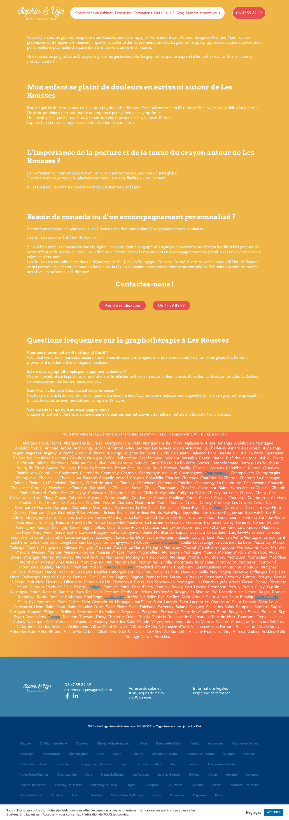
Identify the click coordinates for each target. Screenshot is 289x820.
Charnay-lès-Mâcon (200, 754)
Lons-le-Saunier (164, 542)
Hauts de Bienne (119, 567)
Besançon (27, 754)
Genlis (195, 743)
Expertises (123, 13)
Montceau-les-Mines (245, 785)
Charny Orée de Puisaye (127, 795)
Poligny (95, 586)
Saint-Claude (266, 596)
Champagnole (216, 472)
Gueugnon (151, 785)
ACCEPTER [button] (274, 812)
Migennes (199, 795)
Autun (117, 754)
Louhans (197, 785)
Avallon (77, 795)
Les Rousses (114, 596)
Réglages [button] (253, 812)
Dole (218, 507)
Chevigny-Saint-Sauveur (114, 743)
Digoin (131, 785)
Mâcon (216, 785)
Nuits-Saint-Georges (34, 774)
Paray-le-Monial (31, 795)
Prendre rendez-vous (203, 13)
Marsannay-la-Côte (221, 764)
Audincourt (215, 743)
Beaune (25, 743)
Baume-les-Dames (245, 743)
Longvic (194, 764)
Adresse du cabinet (145, 688)
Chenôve (82, 743)
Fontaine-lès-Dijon (169, 743)
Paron (219, 795)
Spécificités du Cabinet (94, 13)
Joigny (156, 795)
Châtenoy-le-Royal (104, 785)
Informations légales (210, 688)
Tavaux (54, 616)
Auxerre (231, 774)
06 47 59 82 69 (77, 684)
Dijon (143, 743)
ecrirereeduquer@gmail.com (88, 689)
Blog (180, 13)
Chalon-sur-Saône (164, 754)
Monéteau (177, 795)
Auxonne (137, 754)
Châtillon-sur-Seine (53, 743)
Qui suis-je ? (164, 13)
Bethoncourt (51, 754)
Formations (143, 13)
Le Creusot (175, 785)
